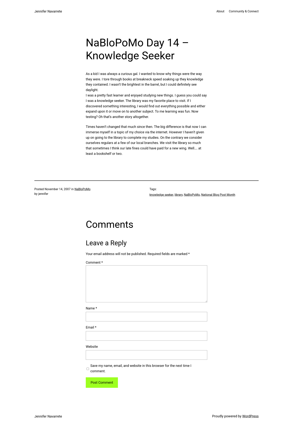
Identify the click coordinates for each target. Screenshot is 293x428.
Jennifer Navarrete (48, 11)
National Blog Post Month (218, 195)
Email (91, 327)
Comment (94, 262)
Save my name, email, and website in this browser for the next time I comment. (140, 368)
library (179, 195)
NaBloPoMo (82, 189)
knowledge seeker (161, 195)
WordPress (250, 416)
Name (91, 308)
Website (92, 347)
